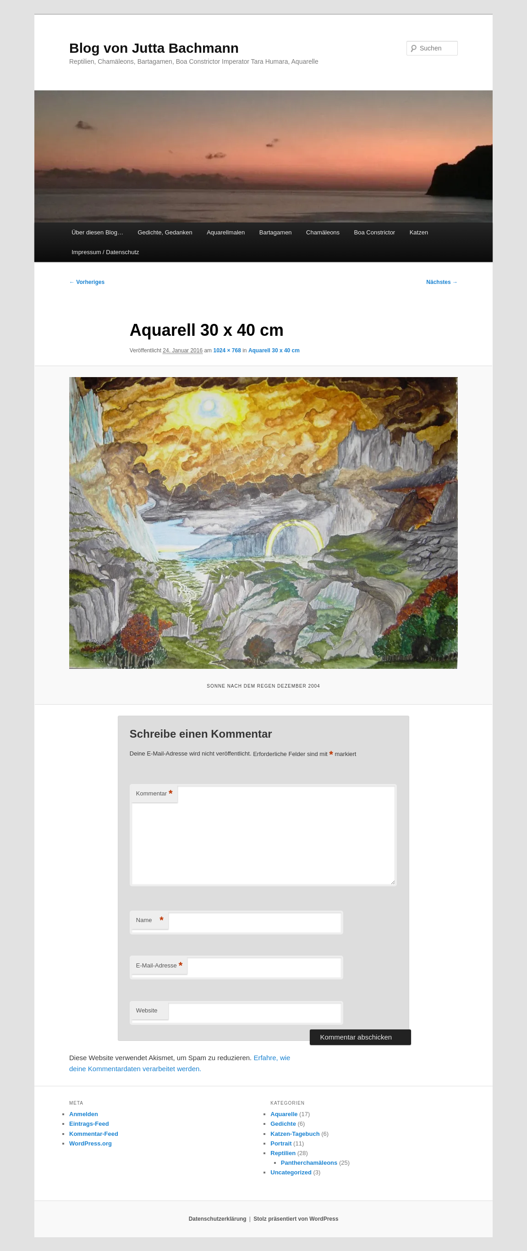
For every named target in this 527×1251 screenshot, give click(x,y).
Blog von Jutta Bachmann (154, 48)
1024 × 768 (227, 350)
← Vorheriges (86, 282)
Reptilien (283, 1153)
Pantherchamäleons (309, 1162)
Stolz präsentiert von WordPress (295, 1219)
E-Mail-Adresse (159, 966)
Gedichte (283, 1123)
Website (147, 1010)
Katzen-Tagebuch (294, 1133)
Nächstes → (442, 282)
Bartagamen (275, 232)
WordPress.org (90, 1143)
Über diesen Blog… (97, 232)
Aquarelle (283, 1114)
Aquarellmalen (226, 232)
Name (150, 920)
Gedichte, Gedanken (164, 232)
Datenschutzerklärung (218, 1219)
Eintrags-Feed (89, 1123)
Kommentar (154, 794)
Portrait (280, 1143)
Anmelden (83, 1114)
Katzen (419, 232)
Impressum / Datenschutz (105, 252)
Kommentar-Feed (93, 1133)
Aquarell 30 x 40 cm (274, 350)
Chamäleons (323, 232)
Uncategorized (291, 1172)
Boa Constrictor (374, 232)
